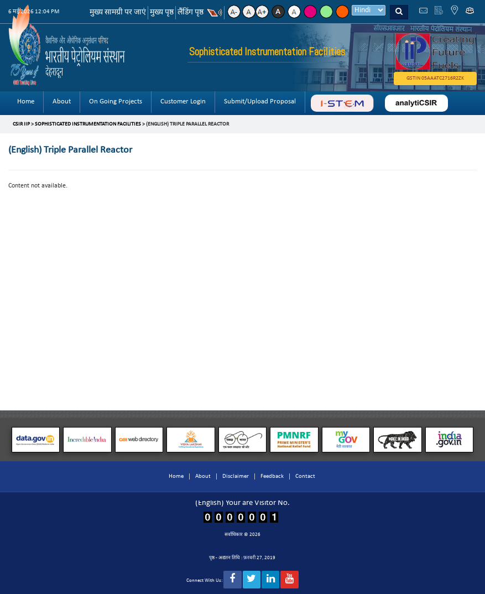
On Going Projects (115, 101)
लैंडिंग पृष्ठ (191, 12)
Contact (305, 476)
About (62, 101)
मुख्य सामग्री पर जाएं (118, 12)
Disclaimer (235, 476)
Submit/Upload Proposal (260, 101)
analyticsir (416, 103)
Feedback (272, 476)
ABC (342, 103)
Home (25, 101)
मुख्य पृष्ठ (162, 12)
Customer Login (183, 101)
